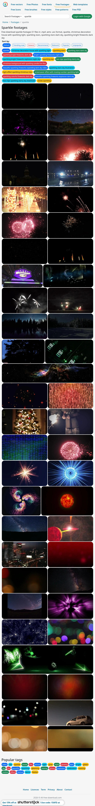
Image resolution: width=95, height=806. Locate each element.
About (59, 789)
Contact (68, 789)
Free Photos (32, 4)
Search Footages (12, 16)
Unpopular (77, 45)
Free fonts (47, 4)
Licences (35, 789)
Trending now (18, 45)
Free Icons (16, 9)
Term (43, 789)
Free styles (46, 9)
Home (5, 22)
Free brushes (31, 9)
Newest (31, 45)
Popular (66, 45)
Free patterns (61, 9)
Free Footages (62, 4)
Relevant (55, 45)
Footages (15, 22)
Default (7, 45)
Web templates (80, 4)
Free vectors (17, 4)
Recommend (43, 45)
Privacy (51, 789)
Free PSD (76, 9)
